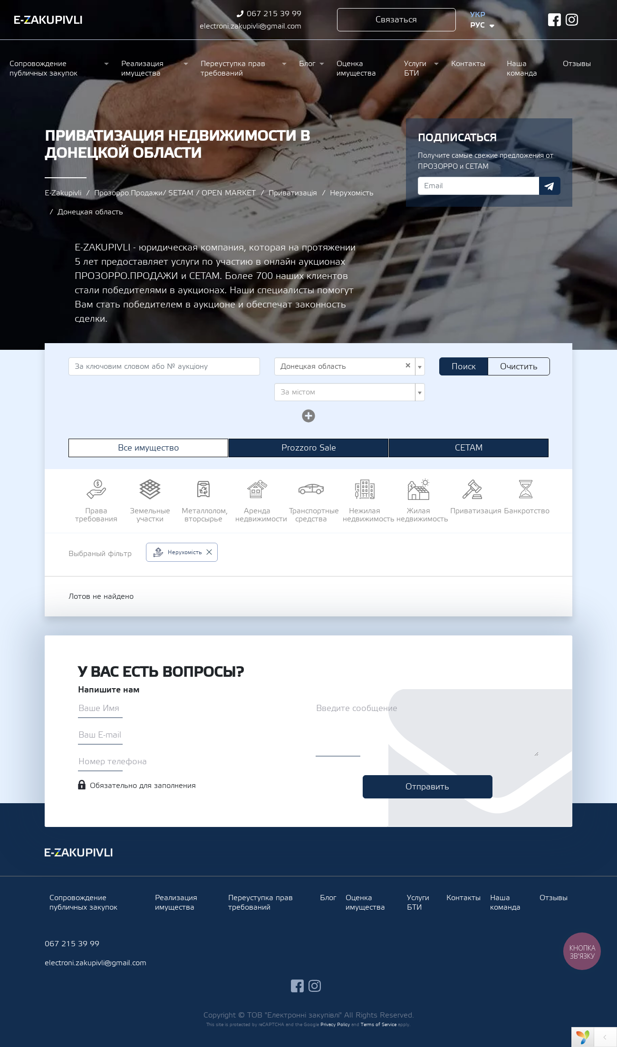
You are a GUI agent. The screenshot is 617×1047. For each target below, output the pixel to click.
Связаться (396, 19)
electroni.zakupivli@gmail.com (250, 26)
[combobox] (349, 366)
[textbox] (346, 392)
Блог (307, 63)
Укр (477, 14)
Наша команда (522, 68)
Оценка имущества (356, 68)
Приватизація (293, 193)
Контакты (468, 63)
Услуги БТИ (415, 68)
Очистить (519, 366)
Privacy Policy (335, 1024)
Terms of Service (378, 1024)
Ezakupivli (48, 20)
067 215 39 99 (274, 14)
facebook (554, 19)
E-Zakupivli (63, 193)
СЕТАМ (469, 447)
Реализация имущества (142, 68)
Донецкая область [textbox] (345, 366)
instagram (572, 19)
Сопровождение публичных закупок (43, 68)
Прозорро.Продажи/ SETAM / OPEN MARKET (175, 193)
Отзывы (577, 63)
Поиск (464, 366)
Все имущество (148, 447)
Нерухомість (352, 193)
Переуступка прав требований (233, 68)
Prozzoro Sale (308, 447)
